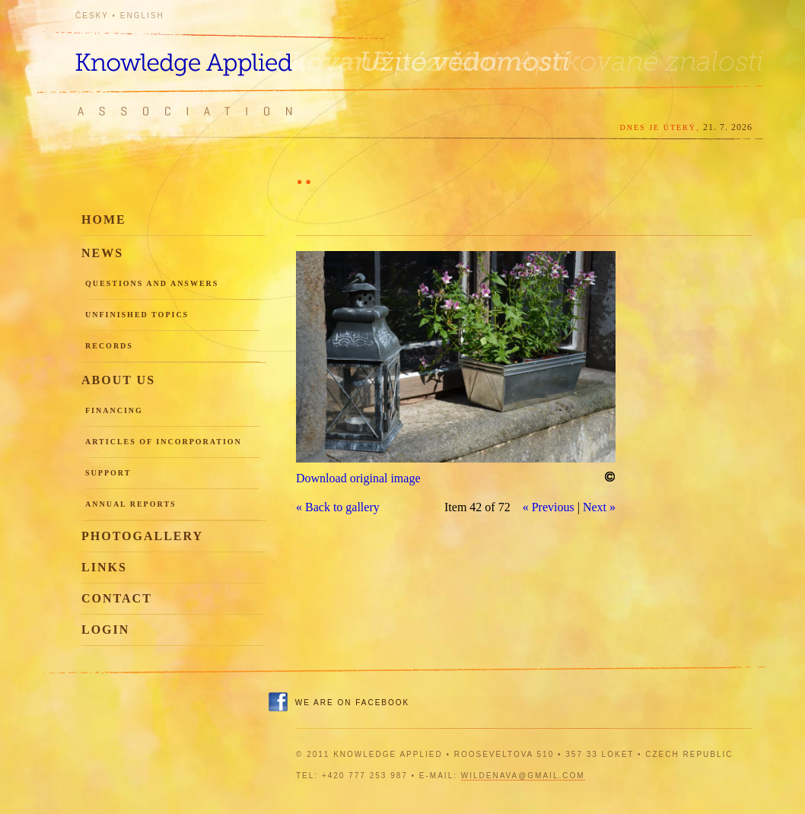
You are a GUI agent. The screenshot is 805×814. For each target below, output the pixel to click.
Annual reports (131, 504)
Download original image (358, 478)
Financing (114, 410)
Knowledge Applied (212, 55)
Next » (599, 507)
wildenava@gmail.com (523, 775)
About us (118, 380)
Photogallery (142, 535)
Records (109, 346)
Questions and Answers (151, 283)
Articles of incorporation (163, 441)
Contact (116, 598)
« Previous (548, 507)
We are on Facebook (352, 702)
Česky (92, 15)
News (102, 252)
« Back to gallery (338, 507)
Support (108, 473)
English (142, 15)
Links (104, 567)
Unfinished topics (137, 314)
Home (103, 219)
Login (105, 629)
